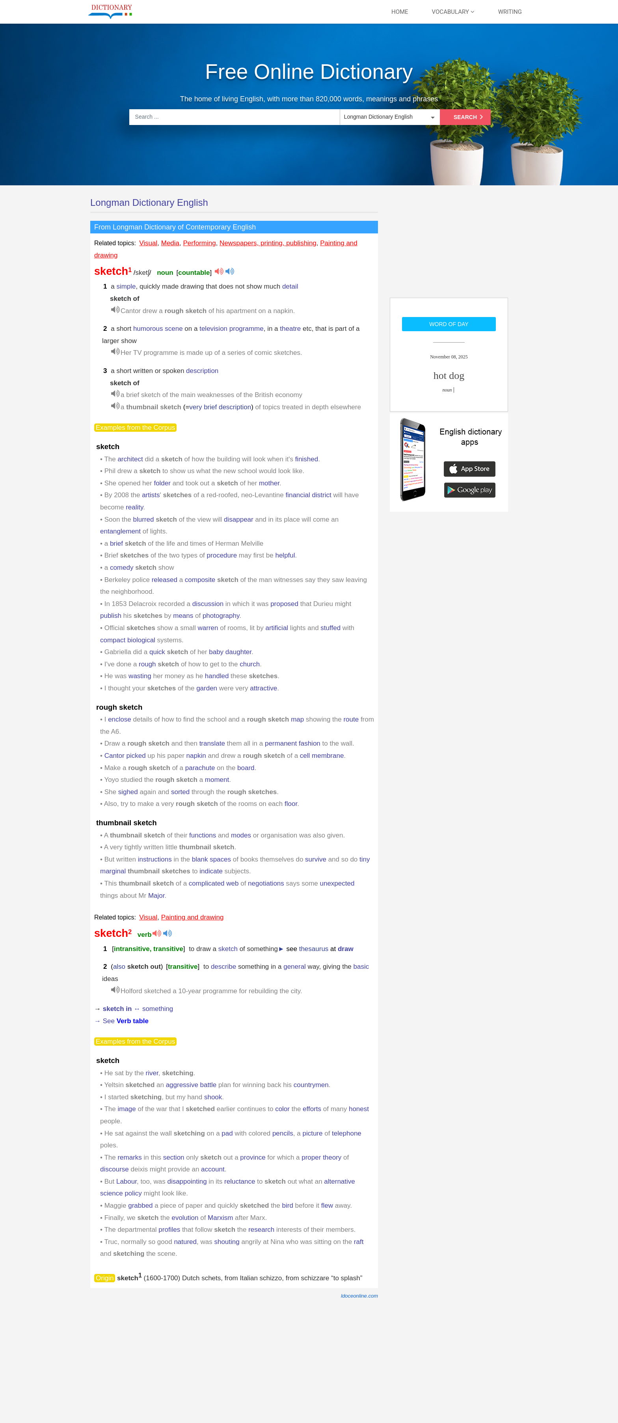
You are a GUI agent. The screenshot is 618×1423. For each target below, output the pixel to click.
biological (141, 640)
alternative (339, 1181)
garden (206, 688)
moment (217, 779)
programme (246, 328)
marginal (113, 871)
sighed (128, 792)
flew (327, 1205)
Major (156, 895)
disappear (238, 519)
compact (112, 640)
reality (134, 507)
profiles (169, 1229)
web (232, 883)
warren (208, 628)
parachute (200, 768)
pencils (282, 1133)
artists (151, 495)
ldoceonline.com (359, 1296)
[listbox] (389, 117)
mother (269, 483)
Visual (148, 243)
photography (221, 615)
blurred (143, 519)
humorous (148, 328)
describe (223, 966)
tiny (364, 859)
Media (170, 243)
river (152, 1073)
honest (359, 1109)
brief (116, 543)
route (351, 719)
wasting (139, 676)
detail (290, 286)
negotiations (266, 883)
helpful (285, 555)
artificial (277, 628)
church (250, 664)
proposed (284, 604)
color (282, 1109)
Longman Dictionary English (149, 202)
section (173, 1157)
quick (157, 652)
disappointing (187, 1181)
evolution (184, 1218)
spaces (220, 859)
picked (135, 755)
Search (470, 117)
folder (162, 483)
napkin (196, 755)
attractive (263, 688)
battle (208, 1085)
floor (291, 804)
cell (305, 755)
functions (202, 835)
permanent (281, 743)
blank (200, 859)
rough (147, 664)
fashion (309, 743)
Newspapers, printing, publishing (268, 243)
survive (315, 859)
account (213, 1169)
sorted (180, 792)
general (294, 966)
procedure (222, 555)
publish (110, 615)
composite (200, 580)
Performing (199, 243)
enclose (119, 719)
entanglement (120, 531)
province (252, 1157)
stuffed (330, 628)
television (213, 328)
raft (359, 1242)
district (321, 495)
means (183, 615)
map (297, 719)
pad (227, 1133)
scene (173, 328)
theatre (290, 328)
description (202, 371)
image (126, 1109)
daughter (238, 652)
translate (212, 743)
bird (287, 1205)
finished (306, 459)
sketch (228, 949)
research (261, 1229)
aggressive (182, 1085)
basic (361, 966)
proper (311, 1157)
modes (241, 835)
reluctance (239, 1181)
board (245, 768)
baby (216, 652)
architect (130, 459)
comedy (122, 567)
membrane (328, 755)
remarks (129, 1157)
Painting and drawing (192, 917)
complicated (207, 883)
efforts (312, 1109)
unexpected (337, 883)
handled (217, 676)
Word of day (448, 324)
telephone (346, 1133)
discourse (114, 1169)
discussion (207, 604)
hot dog (449, 375)
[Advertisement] (449, 246)
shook (213, 1097)
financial (297, 495)
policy (133, 1193)
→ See (121, 1021)
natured (185, 1242)
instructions (155, 859)
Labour (126, 1181)
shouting (226, 1242)
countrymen (311, 1085)
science (111, 1193)
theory (332, 1157)
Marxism (220, 1218)
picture (312, 1133)
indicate (211, 871)
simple (126, 286)
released (164, 580)
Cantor (114, 755)
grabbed (140, 1205)
